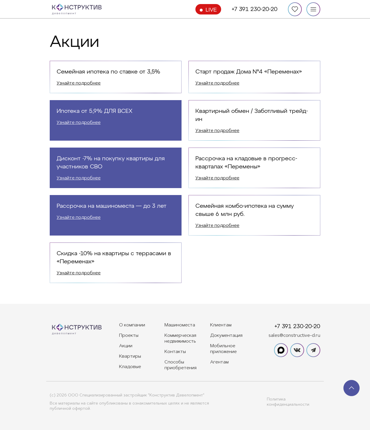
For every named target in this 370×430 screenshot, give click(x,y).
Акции (125, 346)
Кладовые (130, 367)
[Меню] (313, 9)
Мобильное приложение (223, 349)
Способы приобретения (180, 365)
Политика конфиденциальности (288, 402)
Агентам (219, 362)
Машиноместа (179, 325)
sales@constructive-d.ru (294, 335)
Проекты (128, 335)
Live (211, 10)
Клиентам (221, 325)
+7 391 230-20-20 (255, 9)
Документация (226, 335)
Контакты (175, 352)
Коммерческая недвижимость (180, 338)
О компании (132, 325)
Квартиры (130, 356)
